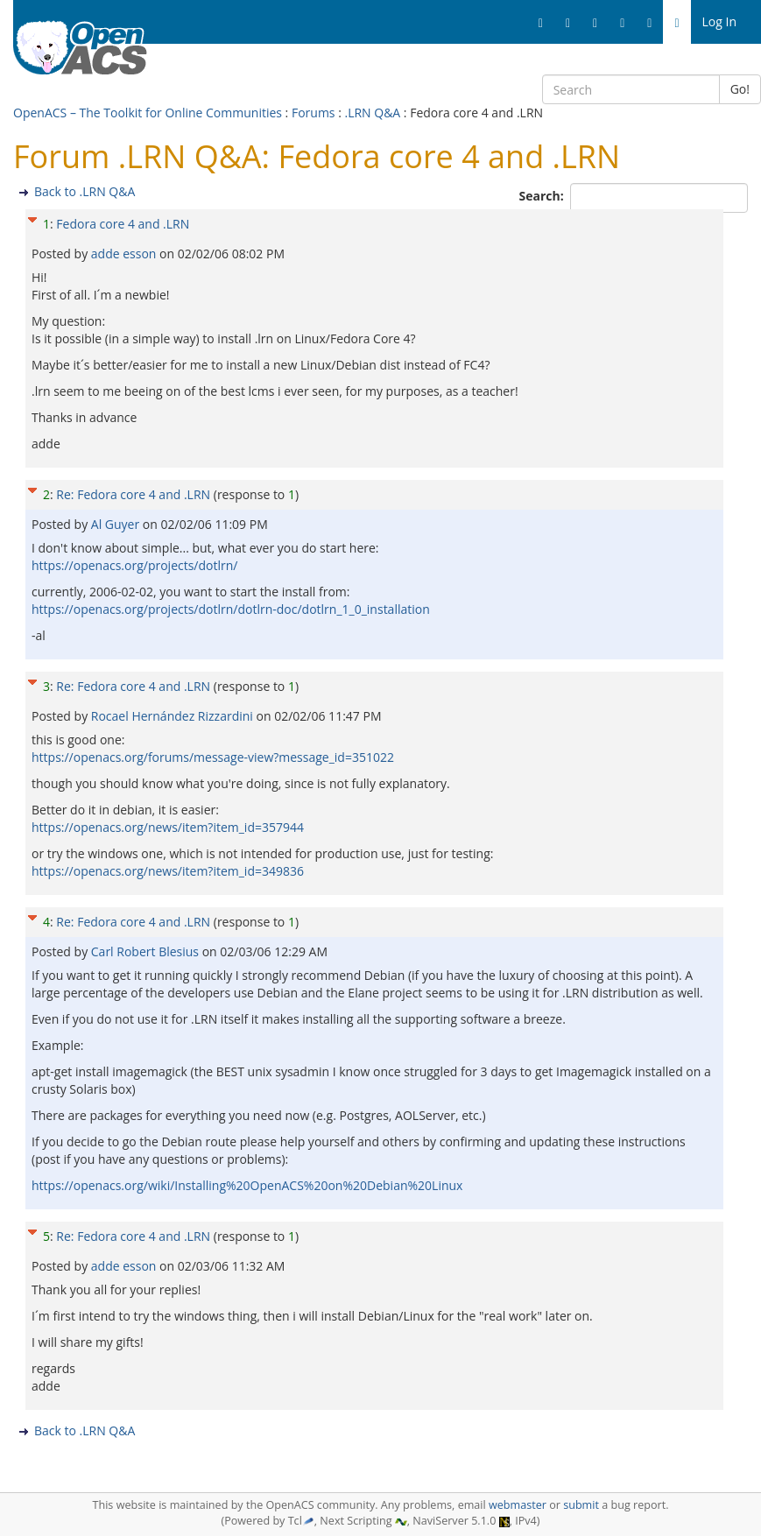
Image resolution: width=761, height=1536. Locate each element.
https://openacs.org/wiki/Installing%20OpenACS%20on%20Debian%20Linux (247, 1185)
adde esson (125, 253)
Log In (719, 21)
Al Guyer (117, 524)
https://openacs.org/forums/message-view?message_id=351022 (213, 757)
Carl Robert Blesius (146, 951)
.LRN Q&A (372, 112)
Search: (543, 195)
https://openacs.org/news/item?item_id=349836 (168, 871)
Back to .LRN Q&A (84, 191)
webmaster (517, 1504)
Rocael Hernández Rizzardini (174, 716)
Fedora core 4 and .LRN (122, 223)
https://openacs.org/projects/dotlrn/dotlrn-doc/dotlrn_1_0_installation (231, 609)
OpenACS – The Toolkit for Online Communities (147, 112)
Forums (313, 112)
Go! (740, 89)
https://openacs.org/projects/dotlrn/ (134, 565)
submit (581, 1504)
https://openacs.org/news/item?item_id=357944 (168, 827)
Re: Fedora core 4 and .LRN (133, 494)
